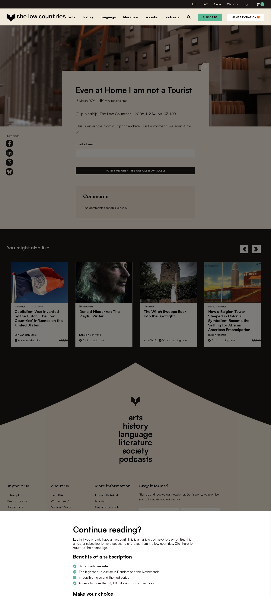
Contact (218, 4)
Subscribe (210, 17)
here (185, 543)
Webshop (233, 4)
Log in (77, 539)
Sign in (248, 4)
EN (194, 4)
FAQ (205, 4)
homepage (99, 548)
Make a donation (245, 17)
